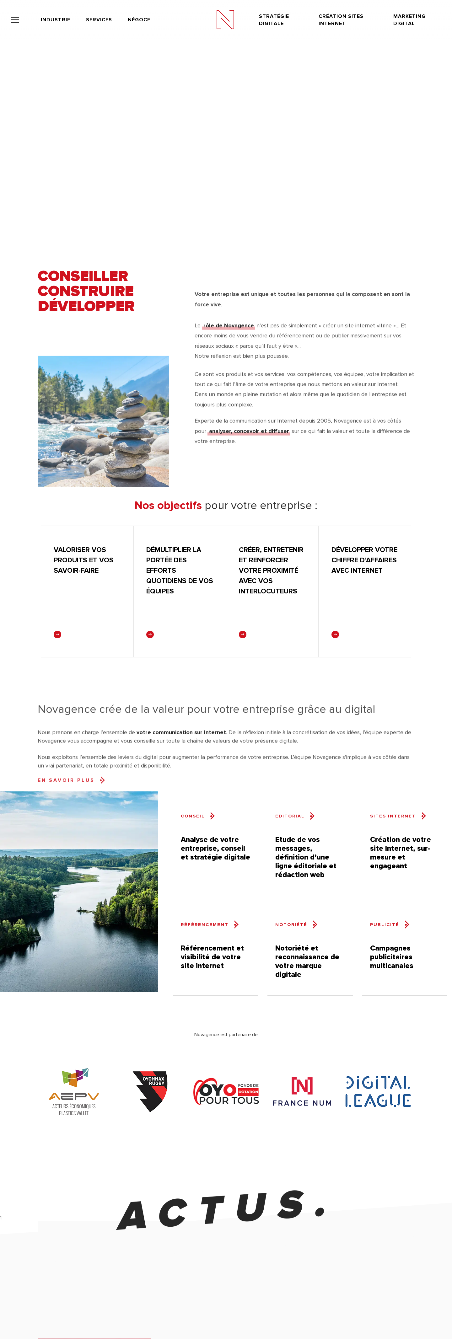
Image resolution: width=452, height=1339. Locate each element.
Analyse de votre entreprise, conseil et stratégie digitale (215, 848)
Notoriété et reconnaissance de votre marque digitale (307, 961)
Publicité (384, 924)
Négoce (139, 19)
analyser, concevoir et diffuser (249, 444)
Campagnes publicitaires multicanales (391, 957)
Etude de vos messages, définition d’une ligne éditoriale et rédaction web (305, 857)
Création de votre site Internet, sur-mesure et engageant (400, 852)
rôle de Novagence (228, 343)
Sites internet (393, 816)
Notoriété (291, 924)
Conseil (193, 816)
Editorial (289, 816)
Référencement (205, 924)
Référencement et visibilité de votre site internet (212, 957)
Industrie (55, 19)
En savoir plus (66, 839)
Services (99, 19)
